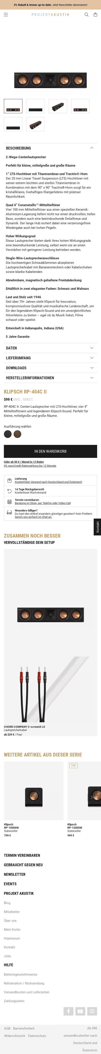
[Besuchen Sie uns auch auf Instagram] (92, 1011)
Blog (7, 903)
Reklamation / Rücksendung (24, 983)
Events (10, 884)
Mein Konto (12, 929)
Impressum (12, 938)
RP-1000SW (11, 827)
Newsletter (14, 874)
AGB (7, 1028)
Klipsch (13, 392)
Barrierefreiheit (23, 1028)
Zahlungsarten (14, 1001)
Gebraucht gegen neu (23, 865)
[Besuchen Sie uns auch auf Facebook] (68, 1011)
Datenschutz (37, 1036)
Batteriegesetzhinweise (20, 974)
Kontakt (9, 947)
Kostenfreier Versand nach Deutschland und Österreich (48, 482)
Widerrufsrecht (14, 1036)
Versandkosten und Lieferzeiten (26, 992)
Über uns (10, 921)
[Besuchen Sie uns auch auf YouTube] (80, 1011)
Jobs (7, 956)
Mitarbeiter (12, 912)
